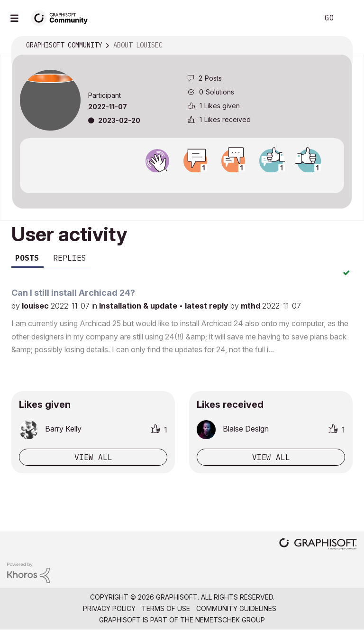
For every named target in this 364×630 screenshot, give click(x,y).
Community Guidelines (236, 608)
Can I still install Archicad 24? (73, 293)
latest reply (207, 305)
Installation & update (139, 305)
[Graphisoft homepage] (318, 545)
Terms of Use (166, 608)
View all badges (182, 180)
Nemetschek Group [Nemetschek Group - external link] (230, 620)
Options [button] (339, 45)
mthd (251, 305)
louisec (36, 305)
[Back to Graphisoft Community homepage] (62, 17)
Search (301, 18)
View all (93, 457)
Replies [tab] (69, 258)
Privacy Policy (109, 608)
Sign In (349, 18)
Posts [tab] (27, 258)
